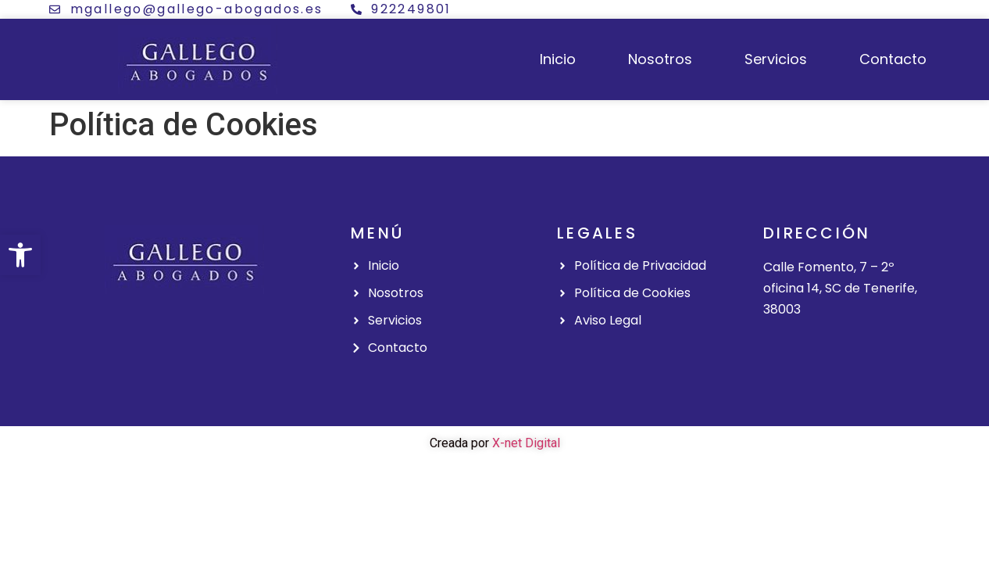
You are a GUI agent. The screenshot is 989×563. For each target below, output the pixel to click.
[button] (20, 255)
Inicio (558, 59)
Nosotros (660, 59)
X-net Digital (526, 443)
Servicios (775, 59)
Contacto (893, 59)
